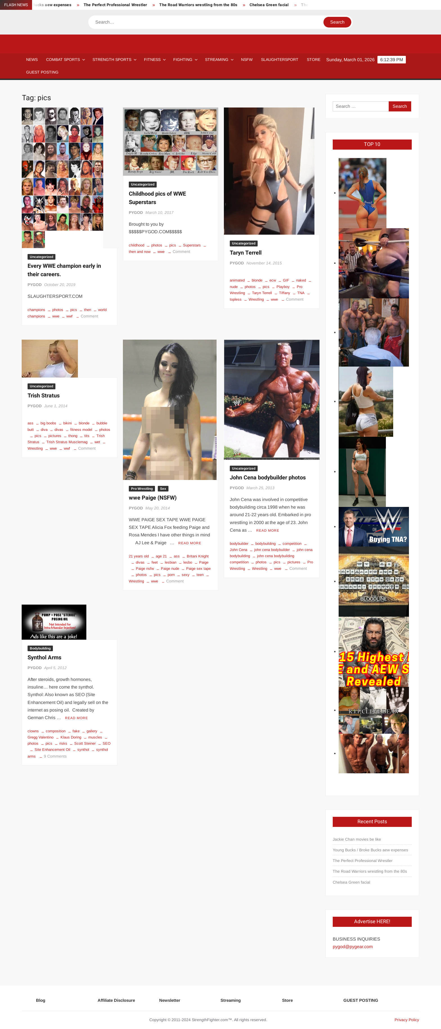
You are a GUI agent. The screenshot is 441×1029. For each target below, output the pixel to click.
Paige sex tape (198, 568)
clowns (33, 731)
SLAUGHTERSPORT (279, 59)
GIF (286, 280)
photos (57, 310)
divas (59, 429)
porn (171, 575)
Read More (189, 543)
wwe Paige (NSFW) (153, 498)
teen (200, 575)
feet (155, 562)
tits (86, 436)
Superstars (192, 245)
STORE (313, 59)
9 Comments (55, 756)
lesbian (170, 562)
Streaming (216, 59)
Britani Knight (198, 556)
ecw (272, 280)
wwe (55, 316)
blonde (257, 280)
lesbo (187, 562)
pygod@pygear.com (353, 946)
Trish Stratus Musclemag (66, 442)
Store (287, 1000)
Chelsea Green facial (351, 882)
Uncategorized (41, 257)
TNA (301, 293)
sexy (186, 575)
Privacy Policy (407, 1019)
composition (56, 731)
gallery (92, 731)
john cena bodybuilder (272, 550)
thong (72, 436)
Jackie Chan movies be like (357, 839)
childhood (136, 245)
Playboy (283, 287)
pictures (54, 436)
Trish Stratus (44, 396)
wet (97, 442)
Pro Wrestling (142, 489)
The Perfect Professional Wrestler (166, 5)
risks (63, 743)
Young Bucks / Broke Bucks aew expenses (83, 5)
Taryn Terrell (246, 253)
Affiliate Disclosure (116, 1000)
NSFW (247, 59)
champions (36, 310)
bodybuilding (265, 543)
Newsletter (169, 1000)
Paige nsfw (145, 568)
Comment (89, 316)
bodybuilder (239, 543)
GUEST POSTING (42, 72)
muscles (95, 737)
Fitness (152, 59)
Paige (203, 562)
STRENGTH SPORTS (112, 59)
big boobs (48, 423)
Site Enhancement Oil (52, 749)
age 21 (161, 556)
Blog (40, 1000)
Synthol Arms (44, 657)
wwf (69, 316)
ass (30, 423)
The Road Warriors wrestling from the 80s (250, 5)
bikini (67, 423)
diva (44, 429)
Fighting (182, 59)
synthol (83, 749)
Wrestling (256, 299)
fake (76, 731)
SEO (107, 743)
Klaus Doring (70, 737)
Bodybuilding (40, 648)
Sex (163, 489)
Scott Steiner (85, 743)
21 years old (139, 556)
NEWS (32, 59)
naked (301, 280)
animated (237, 280)
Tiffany (284, 293)
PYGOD (35, 284)
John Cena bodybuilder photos (268, 478)
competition (292, 543)
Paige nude (170, 568)
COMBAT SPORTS (63, 59)
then (87, 310)
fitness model (81, 429)
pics (73, 310)
